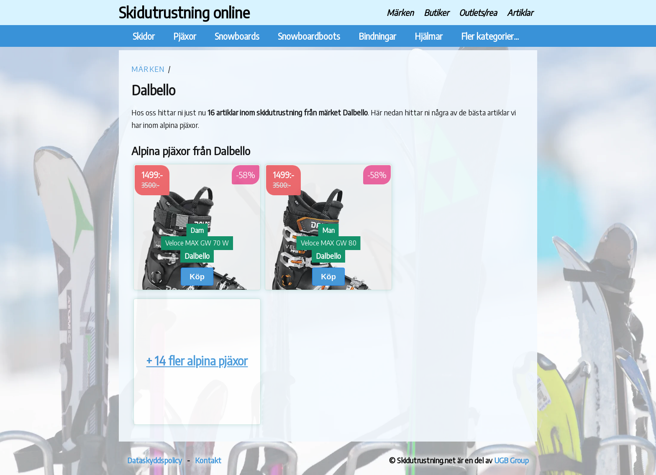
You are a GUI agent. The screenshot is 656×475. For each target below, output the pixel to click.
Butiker (436, 12)
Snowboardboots (309, 36)
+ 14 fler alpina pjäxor (197, 361)
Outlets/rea (478, 12)
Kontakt (208, 460)
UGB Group (511, 460)
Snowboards (237, 36)
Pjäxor (184, 36)
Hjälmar (429, 36)
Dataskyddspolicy (154, 460)
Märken (400, 12)
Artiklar (520, 12)
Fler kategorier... (490, 36)
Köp (197, 276)
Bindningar (377, 36)
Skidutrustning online (184, 12)
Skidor (144, 36)
